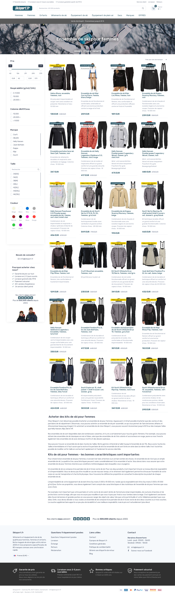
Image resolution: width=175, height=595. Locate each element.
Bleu (27, 212)
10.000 (16, 96)
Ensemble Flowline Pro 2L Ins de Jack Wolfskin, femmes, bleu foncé (61, 389)
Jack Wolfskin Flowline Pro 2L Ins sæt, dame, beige (153, 272)
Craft (15, 135)
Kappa (15, 148)
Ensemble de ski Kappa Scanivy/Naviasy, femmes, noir (153, 95)
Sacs (120, 15)
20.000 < (16, 100)
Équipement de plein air (103, 15)
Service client (141, 2)
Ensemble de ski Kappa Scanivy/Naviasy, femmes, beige (123, 213)
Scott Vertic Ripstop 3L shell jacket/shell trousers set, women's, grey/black (153, 213)
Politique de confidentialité (99, 547)
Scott (15, 155)
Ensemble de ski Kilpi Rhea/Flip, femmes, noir (152, 329)
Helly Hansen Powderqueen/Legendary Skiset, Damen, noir (153, 153)
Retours (159, 2)
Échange (54, 544)
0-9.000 (16, 93)
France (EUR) (20, 555)
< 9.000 (16, 121)
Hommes (19, 15)
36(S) (15, 177)
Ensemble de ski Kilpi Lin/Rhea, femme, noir (121, 94)
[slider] (10, 69)
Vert (13, 228)
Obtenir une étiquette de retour (101, 550)
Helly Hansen (18, 141)
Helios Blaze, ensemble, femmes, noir (60, 94)
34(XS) (16, 174)
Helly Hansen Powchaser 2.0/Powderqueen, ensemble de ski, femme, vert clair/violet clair (60, 214)
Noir (20, 220)
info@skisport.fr (136, 547)
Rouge (34, 220)
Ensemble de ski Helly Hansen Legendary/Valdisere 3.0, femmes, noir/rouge (92, 154)
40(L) (15, 184)
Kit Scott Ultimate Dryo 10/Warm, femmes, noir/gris (123, 272)
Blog (91, 553)
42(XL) (16, 187)
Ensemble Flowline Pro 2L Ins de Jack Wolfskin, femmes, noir (92, 330)
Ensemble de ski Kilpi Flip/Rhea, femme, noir (60, 272)
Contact (92, 537)
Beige (14, 212)
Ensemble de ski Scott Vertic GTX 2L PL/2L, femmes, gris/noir (90, 213)
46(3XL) (16, 194)
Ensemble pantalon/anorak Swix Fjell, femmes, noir (62, 152)
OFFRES (142, 15)
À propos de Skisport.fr (98, 540)
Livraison (151, 2)
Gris (34, 212)
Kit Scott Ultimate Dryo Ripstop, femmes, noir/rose (123, 388)
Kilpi (14, 152)
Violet (21, 228)
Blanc (20, 212)
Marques (130, 15)
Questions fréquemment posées (64, 537)
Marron (13, 220)
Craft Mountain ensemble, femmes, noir (92, 272)
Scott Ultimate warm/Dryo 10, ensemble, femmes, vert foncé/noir (153, 389)
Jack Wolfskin (18, 145)
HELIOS (16, 138)
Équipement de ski (79, 15)
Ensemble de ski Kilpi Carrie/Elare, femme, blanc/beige (90, 95)
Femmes (31, 15)
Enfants (43, 15)
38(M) (15, 181)
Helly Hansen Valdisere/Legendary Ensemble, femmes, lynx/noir (59, 331)
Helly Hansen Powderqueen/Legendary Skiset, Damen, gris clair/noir (122, 154)
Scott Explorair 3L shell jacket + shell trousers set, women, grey (92, 389)
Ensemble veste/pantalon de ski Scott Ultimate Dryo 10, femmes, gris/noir (123, 330)
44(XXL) (16, 191)
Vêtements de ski (59, 15)
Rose (27, 220)
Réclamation (56, 550)
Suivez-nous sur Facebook (140, 550)
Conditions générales (97, 544)
